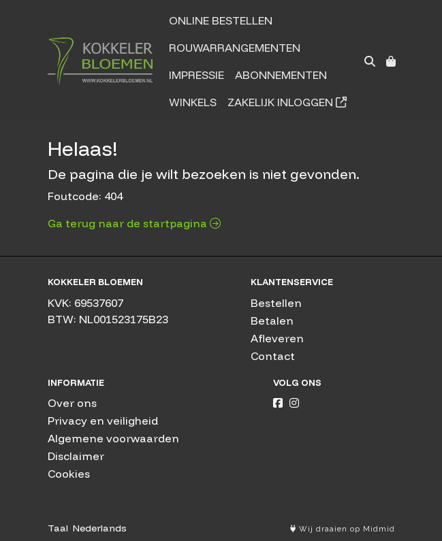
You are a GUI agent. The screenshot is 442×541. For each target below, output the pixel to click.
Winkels (193, 102)
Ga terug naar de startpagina (134, 223)
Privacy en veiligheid (103, 420)
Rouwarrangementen (234, 47)
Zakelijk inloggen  (287, 102)
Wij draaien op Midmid (342, 529)
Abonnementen (281, 75)
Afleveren (277, 338)
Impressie (196, 75)
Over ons (72, 403)
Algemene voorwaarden (113, 438)
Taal (58, 528)
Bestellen (276, 303)
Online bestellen (220, 20)
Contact (273, 356)
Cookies (69, 473)
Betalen (272, 320)
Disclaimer (76, 456)
